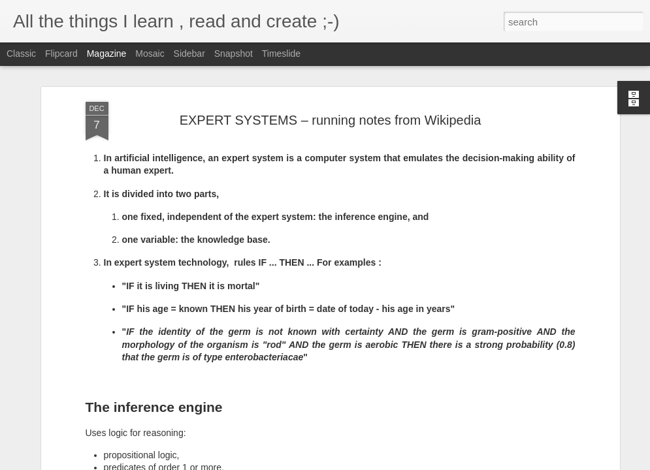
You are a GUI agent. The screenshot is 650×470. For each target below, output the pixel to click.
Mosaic (149, 53)
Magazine (107, 53)
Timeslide (281, 53)
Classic (21, 53)
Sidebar (189, 53)
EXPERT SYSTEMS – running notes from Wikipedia (330, 120)
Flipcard (61, 53)
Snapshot (233, 53)
